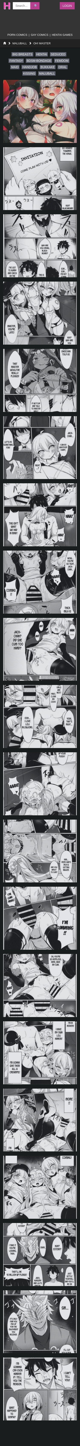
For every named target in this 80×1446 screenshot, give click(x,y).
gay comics (39, 34)
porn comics (17, 34)
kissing (29, 73)
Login (67, 5)
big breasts (22, 54)
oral (62, 67)
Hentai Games (62, 34)
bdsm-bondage (39, 60)
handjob (29, 67)
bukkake (48, 67)
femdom (61, 60)
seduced (58, 54)
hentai (41, 54)
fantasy (16, 60)
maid (15, 67)
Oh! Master (42, 43)
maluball (47, 73)
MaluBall (19, 43)
